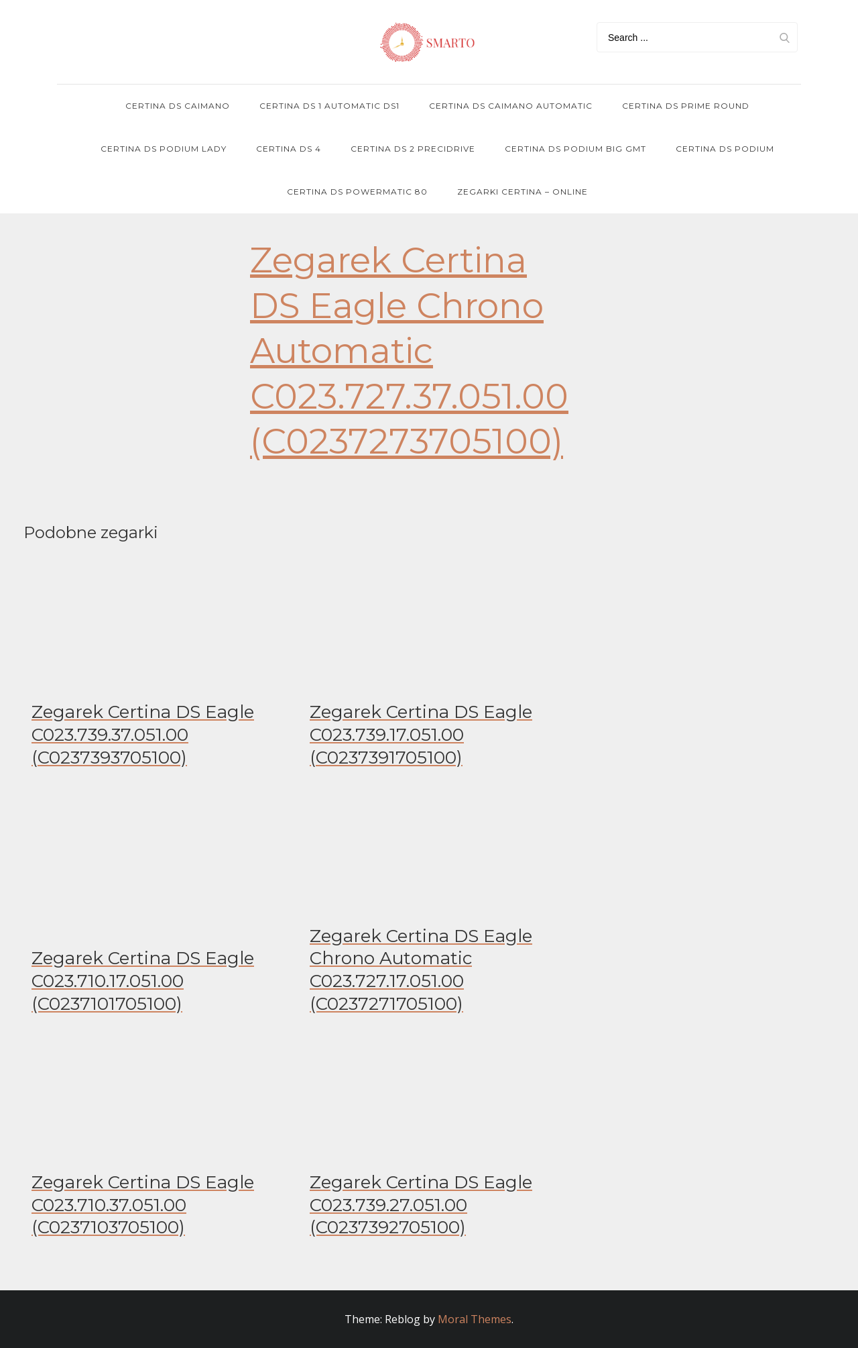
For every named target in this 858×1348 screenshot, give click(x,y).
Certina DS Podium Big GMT (575, 149)
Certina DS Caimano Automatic (511, 106)
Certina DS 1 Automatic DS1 (329, 106)
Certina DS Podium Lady (164, 149)
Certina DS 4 (288, 149)
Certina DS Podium (725, 149)
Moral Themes (474, 1319)
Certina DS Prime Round (685, 106)
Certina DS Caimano (177, 106)
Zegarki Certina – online (522, 192)
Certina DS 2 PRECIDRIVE (413, 149)
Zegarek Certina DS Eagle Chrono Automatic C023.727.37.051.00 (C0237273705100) (409, 350)
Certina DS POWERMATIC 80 (357, 192)
